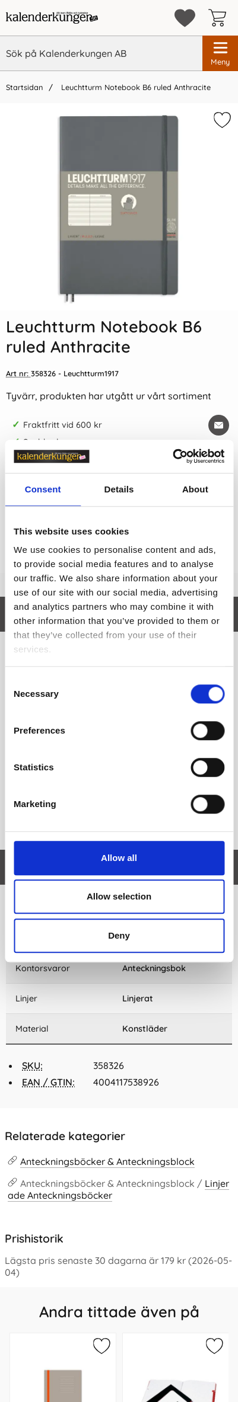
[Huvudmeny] (220, 53)
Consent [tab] (43, 489)
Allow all (119, 858)
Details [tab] (119, 489)
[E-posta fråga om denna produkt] (218, 425)
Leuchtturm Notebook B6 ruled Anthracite (135, 87)
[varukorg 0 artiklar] (220, 18)
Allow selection (119, 896)
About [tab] (195, 489)
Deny (119, 935)
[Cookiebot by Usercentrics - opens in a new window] (172, 456)
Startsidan (24, 87)
